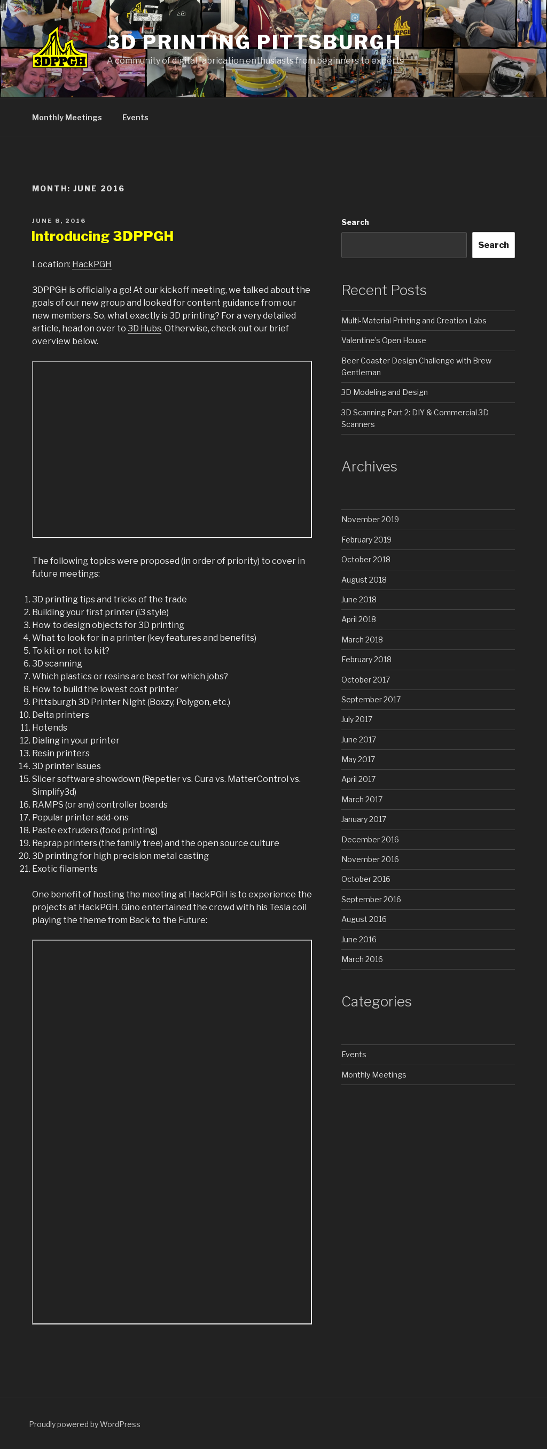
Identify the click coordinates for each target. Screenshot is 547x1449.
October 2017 (365, 679)
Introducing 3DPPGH (102, 236)
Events (135, 117)
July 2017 (356, 719)
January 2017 (363, 819)
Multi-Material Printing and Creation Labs (414, 320)
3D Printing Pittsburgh (254, 42)
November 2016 (370, 859)
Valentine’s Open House (383, 340)
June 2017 (358, 739)
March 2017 (361, 799)
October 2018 (365, 559)
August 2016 (364, 919)
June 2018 (359, 599)
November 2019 (370, 519)
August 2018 (364, 579)
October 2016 (365, 879)
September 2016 (371, 899)
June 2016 (359, 939)
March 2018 (362, 639)
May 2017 (358, 759)
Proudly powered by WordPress (84, 1424)
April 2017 (358, 779)
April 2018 (358, 619)
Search (355, 222)
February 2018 (366, 659)
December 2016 (370, 839)
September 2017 (371, 699)
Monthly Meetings (67, 117)
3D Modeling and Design (384, 392)
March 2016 (362, 959)
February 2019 (366, 539)
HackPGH (92, 264)
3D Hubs (144, 328)
